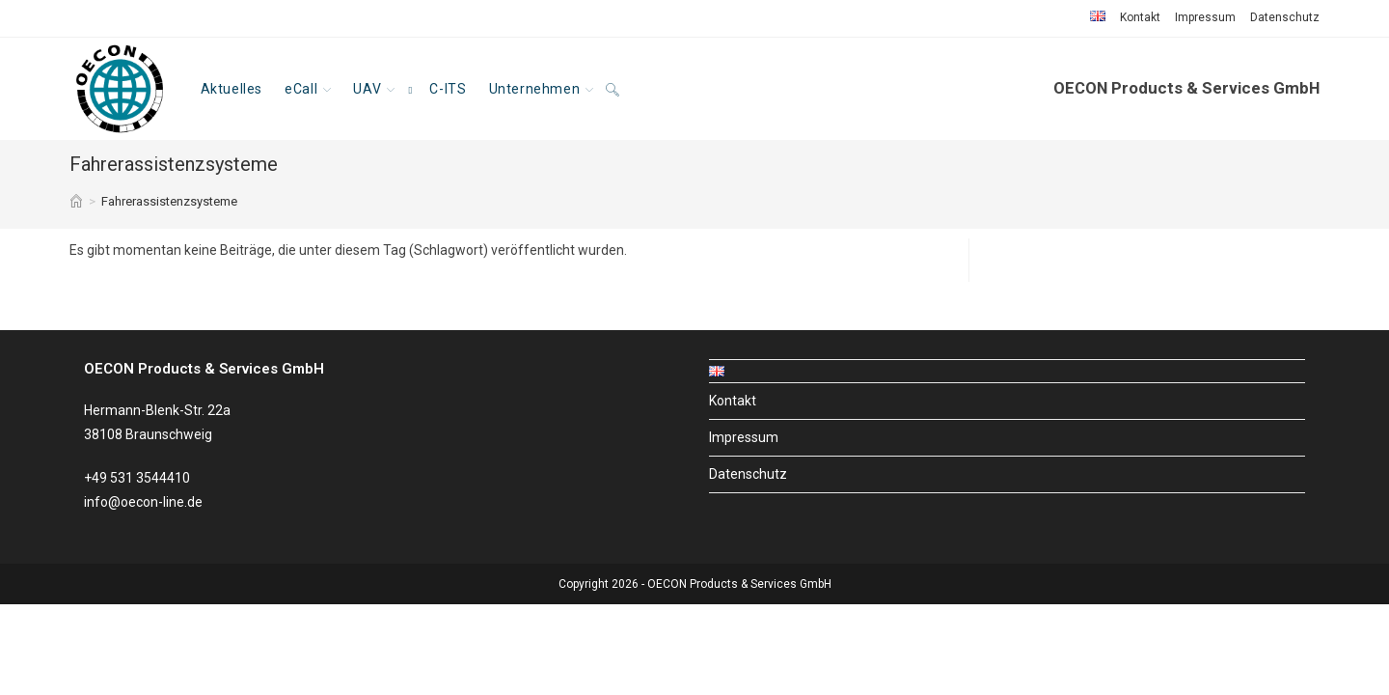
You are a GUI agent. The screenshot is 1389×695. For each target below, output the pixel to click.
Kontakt (1140, 17)
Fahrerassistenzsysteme (169, 201)
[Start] (76, 201)
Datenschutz (1285, 17)
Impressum (1205, 17)
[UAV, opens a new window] (380, 89)
